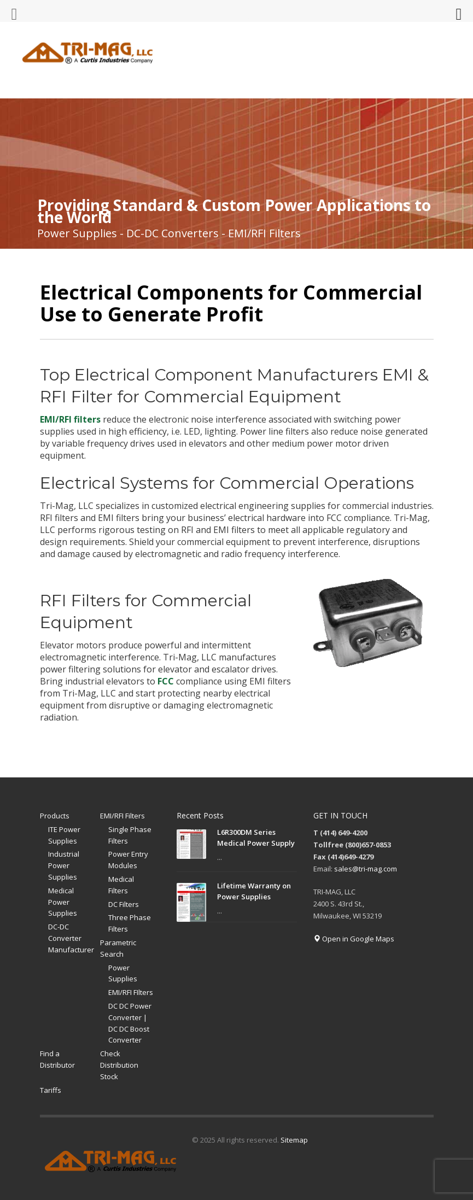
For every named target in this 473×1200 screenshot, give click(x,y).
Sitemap (294, 1140)
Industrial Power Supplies (63, 865)
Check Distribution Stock (119, 1065)
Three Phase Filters (129, 923)
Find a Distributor (57, 1059)
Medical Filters (121, 884)
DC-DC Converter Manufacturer (71, 938)
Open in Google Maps (353, 939)
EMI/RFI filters (70, 419)
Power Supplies (122, 973)
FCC (165, 681)
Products (54, 816)
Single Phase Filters (129, 835)
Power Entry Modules (128, 859)
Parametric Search (118, 948)
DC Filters (123, 904)
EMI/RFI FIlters (130, 992)
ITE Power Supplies (64, 835)
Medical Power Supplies (62, 902)
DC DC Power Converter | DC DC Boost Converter (129, 1023)
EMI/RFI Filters (122, 816)
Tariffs (50, 1090)
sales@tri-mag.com (365, 869)
